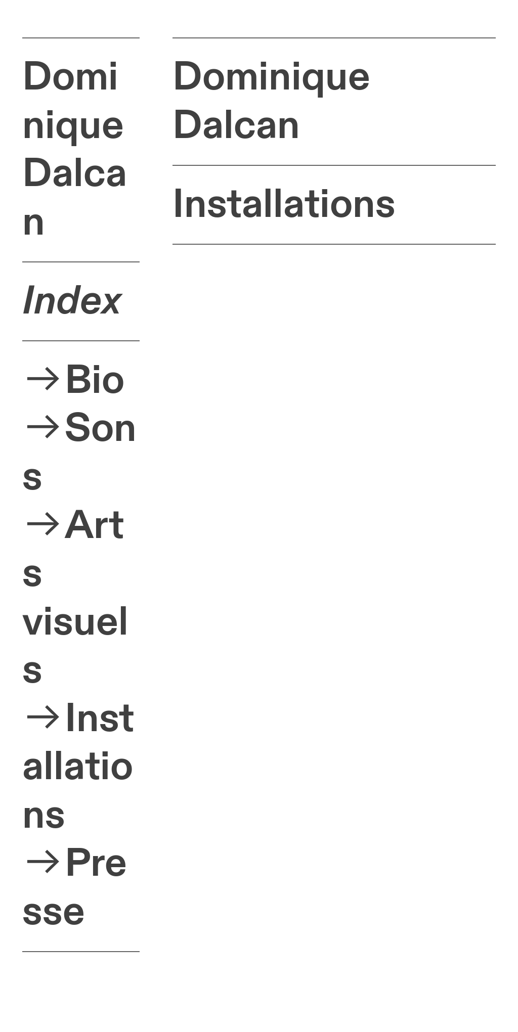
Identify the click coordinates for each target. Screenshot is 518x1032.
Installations (78, 767)
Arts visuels (75, 598)
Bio (94, 380)
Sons (79, 452)
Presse (74, 887)
